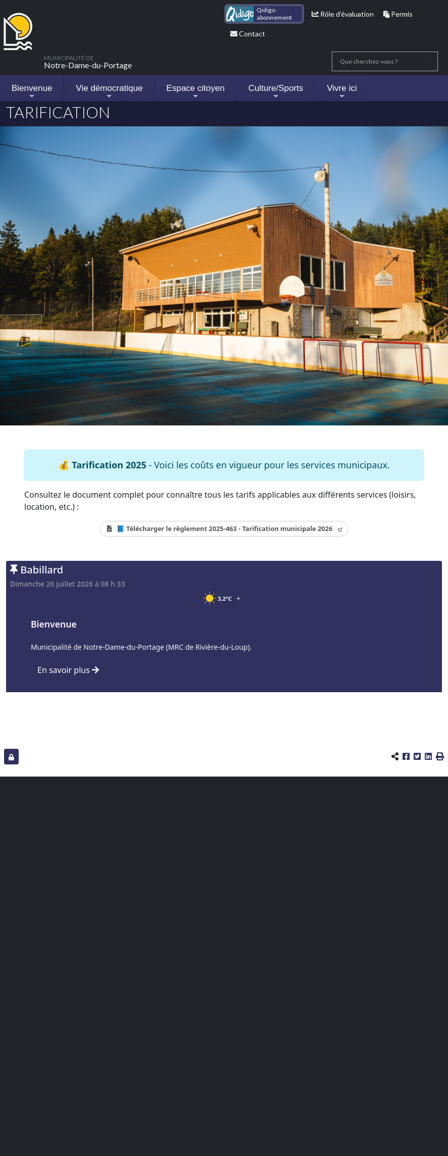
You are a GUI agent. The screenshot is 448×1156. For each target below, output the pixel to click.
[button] (440, 756)
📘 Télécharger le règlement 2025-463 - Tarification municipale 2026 (224, 528)
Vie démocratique (109, 91)
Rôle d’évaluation (343, 14)
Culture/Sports (276, 91)
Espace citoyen (195, 91)
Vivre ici (342, 91)
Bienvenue (32, 91)
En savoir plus (68, 670)
